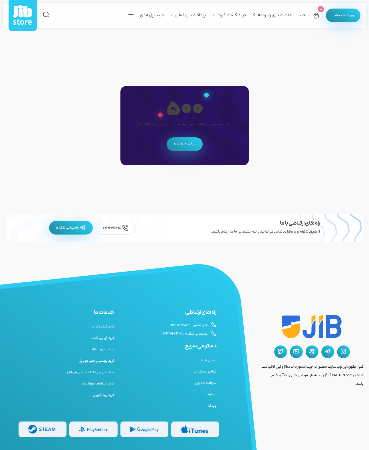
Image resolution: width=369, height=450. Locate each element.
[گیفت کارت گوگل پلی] (144, 429)
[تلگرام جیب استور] (327, 351)
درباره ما (211, 394)
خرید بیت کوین (104, 395)
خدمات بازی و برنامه (275, 15)
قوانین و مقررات (205, 371)
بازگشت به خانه (185, 144)
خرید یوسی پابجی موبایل (96, 361)
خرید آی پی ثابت (103, 338)
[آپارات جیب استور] (312, 351)
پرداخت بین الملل (190, 15)
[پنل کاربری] (343, 15)
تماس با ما (208, 360)
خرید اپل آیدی (152, 15)
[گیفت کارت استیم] (42, 429)
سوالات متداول (205, 383)
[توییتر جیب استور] (280, 351)
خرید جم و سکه (103, 349)
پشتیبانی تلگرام (71, 228)
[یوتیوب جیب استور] (296, 351)
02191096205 (115, 228)
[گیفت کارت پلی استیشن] (93, 429)
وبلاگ (212, 406)
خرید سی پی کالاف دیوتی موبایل (91, 372)
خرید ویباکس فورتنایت (98, 383)
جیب (301, 15)
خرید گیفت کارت (231, 15)
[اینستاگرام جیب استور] (343, 351)
